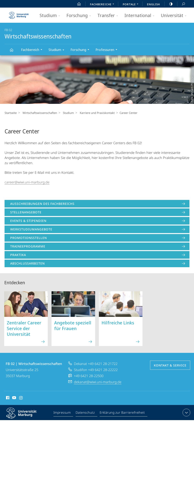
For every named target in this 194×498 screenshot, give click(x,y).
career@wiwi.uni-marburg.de (27, 182)
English (153, 4)
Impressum (62, 413)
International (140, 15)
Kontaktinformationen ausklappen (186, 412)
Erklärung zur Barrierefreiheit (122, 413)
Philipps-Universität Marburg (24, 416)
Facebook (7, 398)
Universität (175, 15)
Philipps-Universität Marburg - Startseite (19, 14)
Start (77, 4)
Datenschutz (85, 413)
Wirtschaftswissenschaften (13, 51)
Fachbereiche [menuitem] (103, 4)
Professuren (107, 50)
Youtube (13, 398)
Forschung (79, 15)
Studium (51, 15)
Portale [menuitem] (131, 4)
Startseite (11, 113)
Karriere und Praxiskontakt (94, 113)
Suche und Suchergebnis (181, 4)
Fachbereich (33, 50)
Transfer (108, 15)
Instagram (21, 398)
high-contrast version (169, 4)
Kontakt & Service (170, 365)
